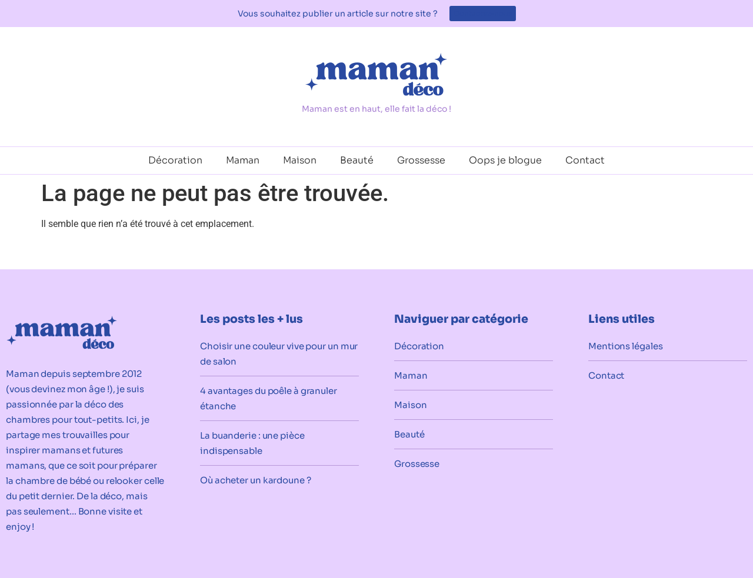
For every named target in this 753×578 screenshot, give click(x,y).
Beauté (357, 160)
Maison (299, 160)
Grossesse (421, 160)
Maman (242, 160)
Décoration (175, 160)
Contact (585, 160)
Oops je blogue (505, 160)
